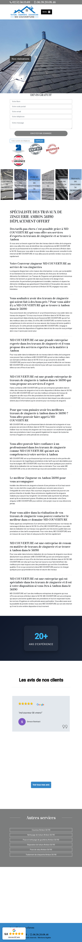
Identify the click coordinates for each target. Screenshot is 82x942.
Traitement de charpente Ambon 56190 (41, 855)
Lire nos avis (14, 937)
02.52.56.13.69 (20, 2)
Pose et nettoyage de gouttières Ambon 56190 (41, 840)
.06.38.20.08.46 (45, 2)
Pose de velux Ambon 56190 (41, 850)
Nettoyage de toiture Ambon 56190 (41, 835)
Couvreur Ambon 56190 (41, 830)
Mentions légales (44, 938)
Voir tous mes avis (41, 785)
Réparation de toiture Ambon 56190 (41, 845)
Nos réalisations (20, 58)
